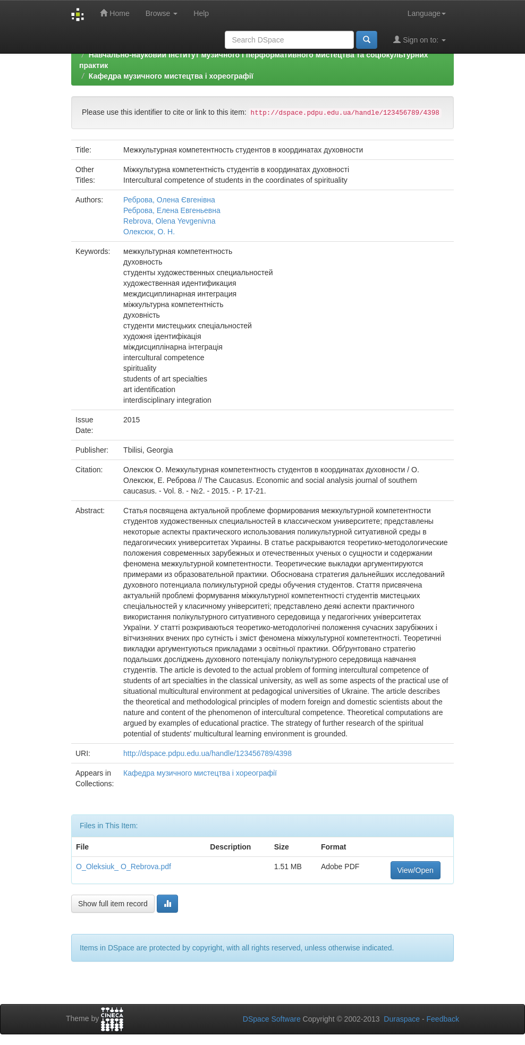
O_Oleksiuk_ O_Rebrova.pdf (123, 866)
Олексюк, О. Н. (149, 231)
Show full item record (113, 903)
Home (114, 13)
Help (201, 13)
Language (427, 13)
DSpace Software (272, 1019)
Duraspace (402, 1019)
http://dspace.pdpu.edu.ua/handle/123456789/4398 (207, 753)
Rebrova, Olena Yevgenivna (169, 221)
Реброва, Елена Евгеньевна (172, 210)
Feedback (443, 1019)
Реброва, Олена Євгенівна (169, 200)
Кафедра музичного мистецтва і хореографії (171, 76)
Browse (162, 13)
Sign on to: (419, 39)
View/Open (415, 870)
